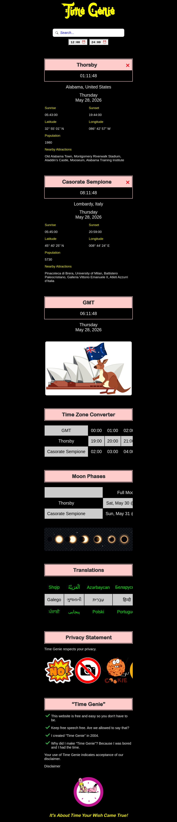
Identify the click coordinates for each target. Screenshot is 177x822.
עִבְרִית (98, 599)
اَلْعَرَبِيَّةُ (74, 587)
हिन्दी (127, 599)
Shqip (54, 587)
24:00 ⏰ (98, 42)
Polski (98, 611)
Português (127, 611)
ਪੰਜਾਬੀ (54, 611)
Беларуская (127, 587)
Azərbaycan (98, 587)
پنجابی (74, 611)
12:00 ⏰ (78, 42)
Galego (54, 599)
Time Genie (88, 11)
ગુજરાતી (74, 599)
